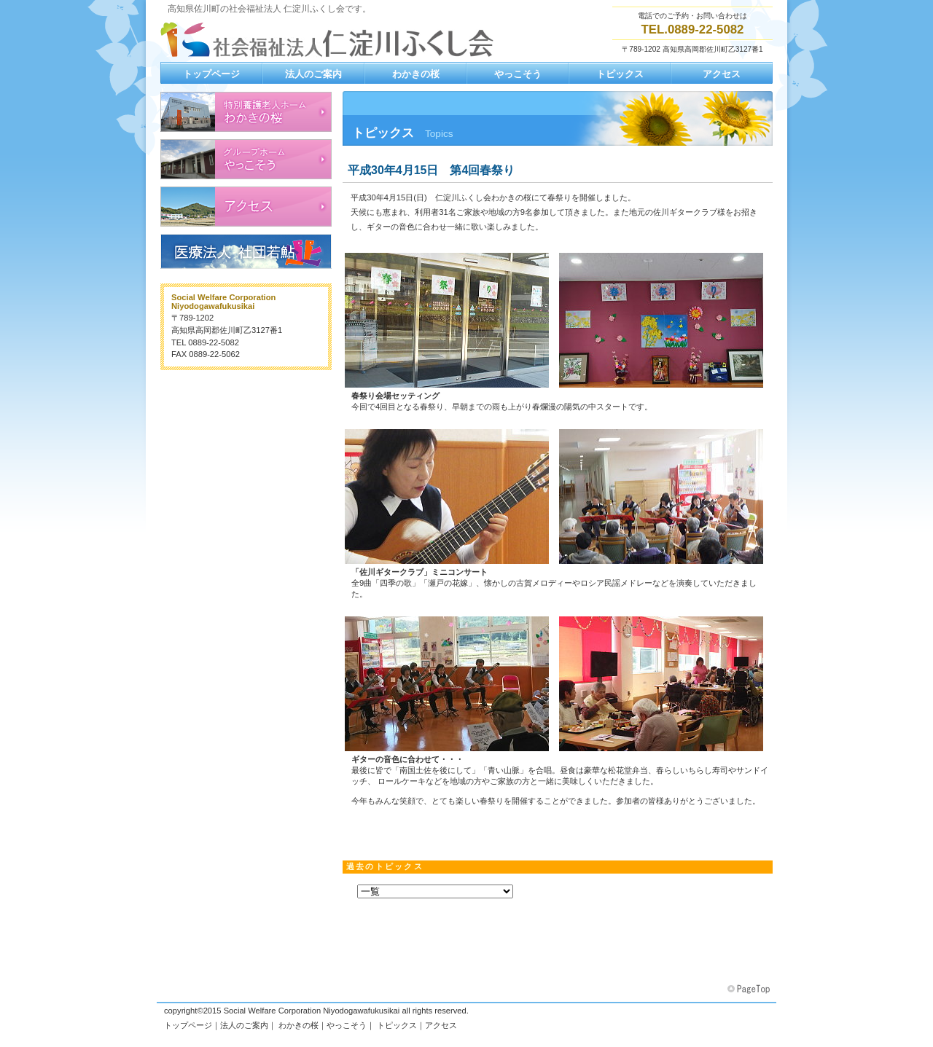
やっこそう (347, 1025)
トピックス (397, 1025)
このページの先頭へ (750, 989)
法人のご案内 (244, 1025)
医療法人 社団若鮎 (246, 251)
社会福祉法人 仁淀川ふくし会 (331, 39)
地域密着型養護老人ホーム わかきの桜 (246, 112)
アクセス (246, 207)
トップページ (188, 1025)
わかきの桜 (298, 1025)
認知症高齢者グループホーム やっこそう (246, 159)
